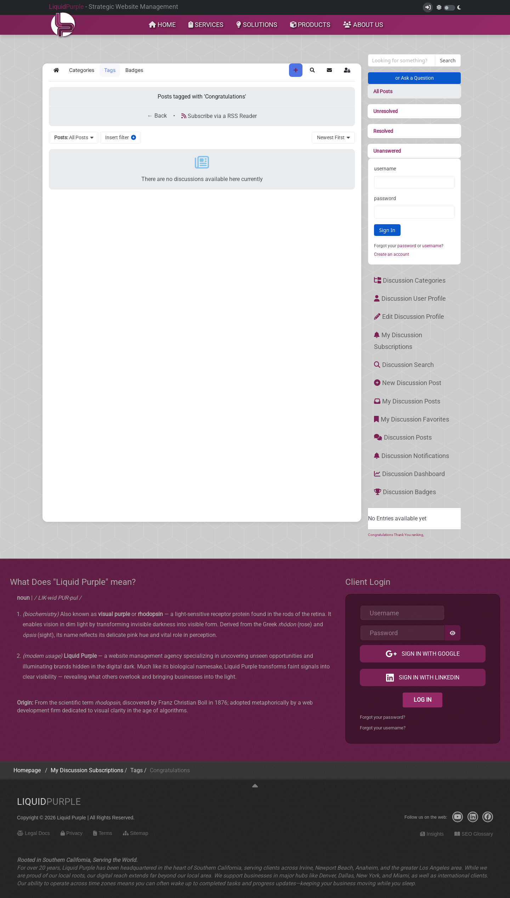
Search (447, 60)
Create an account (391, 254)
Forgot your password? (382, 717)
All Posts (382, 91)
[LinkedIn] (473, 817)
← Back (157, 116)
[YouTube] (457, 817)
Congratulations (381, 535)
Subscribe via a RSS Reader (219, 116)
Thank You (403, 535)
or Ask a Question (414, 78)
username (385, 168)
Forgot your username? (383, 727)
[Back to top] (255, 786)
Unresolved (385, 111)
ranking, (418, 535)
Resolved (383, 131)
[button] (312, 70)
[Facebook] (487, 817)
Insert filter (120, 137)
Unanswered (387, 151)
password (385, 198)
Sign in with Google (430, 653)
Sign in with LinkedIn (428, 677)
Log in (422, 699)
